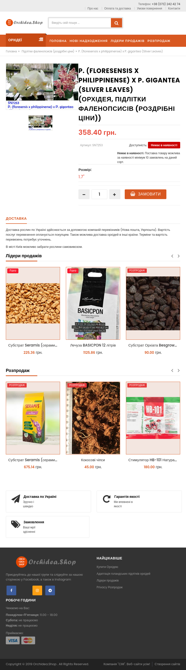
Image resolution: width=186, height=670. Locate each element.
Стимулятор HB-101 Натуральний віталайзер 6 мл (154, 459)
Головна (11, 51)
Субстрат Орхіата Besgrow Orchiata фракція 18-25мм (154, 345)
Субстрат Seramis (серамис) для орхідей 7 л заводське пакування (34, 459)
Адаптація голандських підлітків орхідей (123, 574)
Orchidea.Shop (45, 664)
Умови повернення (149, 8)
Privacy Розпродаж (110, 587)
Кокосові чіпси (93, 459)
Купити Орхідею (107, 567)
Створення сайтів (167, 664)
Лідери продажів (108, 580)
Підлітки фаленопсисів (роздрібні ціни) (48, 51)
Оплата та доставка (117, 8)
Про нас (92, 8)
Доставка (16, 218)
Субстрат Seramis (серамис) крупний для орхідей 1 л (34, 345)
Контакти (174, 8)
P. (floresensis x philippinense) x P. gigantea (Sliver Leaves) (120, 51)
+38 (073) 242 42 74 (166, 4)
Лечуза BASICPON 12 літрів (93, 345)
